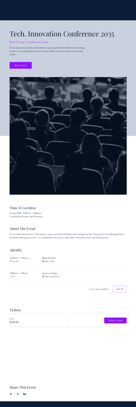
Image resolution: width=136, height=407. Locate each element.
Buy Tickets (21, 65)
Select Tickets (115, 320)
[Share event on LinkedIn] (24, 394)
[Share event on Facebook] (11, 394)
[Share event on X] (17, 394)
